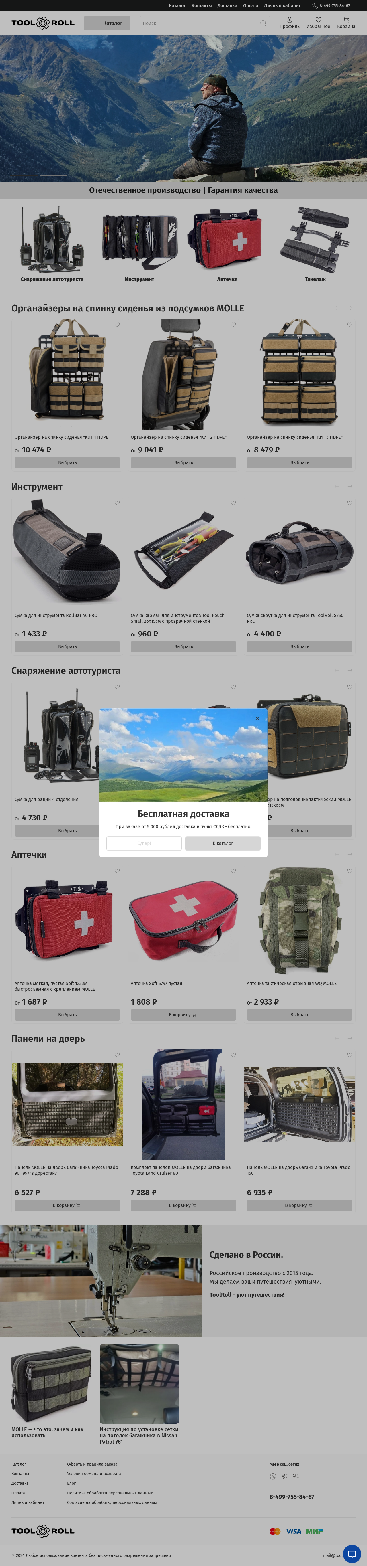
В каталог (223, 843)
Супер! (144, 843)
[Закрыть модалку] (257, 718)
